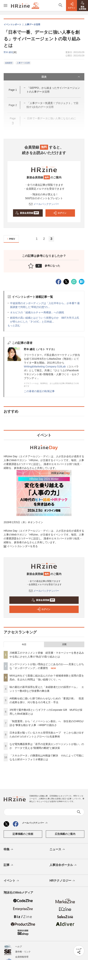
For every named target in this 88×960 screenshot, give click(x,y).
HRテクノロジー (63, 881)
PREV (10, 238)
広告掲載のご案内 (65, 833)
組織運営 (8, 63)
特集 (9, 849)
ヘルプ (18, 946)
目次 (61, 77)
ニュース (57, 849)
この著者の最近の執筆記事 (39, 391)
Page (13, 89)
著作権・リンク (23, 951)
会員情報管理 (21, 957)
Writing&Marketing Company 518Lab (45, 366)
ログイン (59, 213)
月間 (64, 644)
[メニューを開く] (5, 5)
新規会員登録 (27, 213)
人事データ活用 (23, 63)
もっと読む (14, 325)
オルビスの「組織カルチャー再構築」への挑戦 (37, 312)
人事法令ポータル (63, 865)
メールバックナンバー (44, 203)
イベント (12, 881)
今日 (24, 644)
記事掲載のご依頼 (23, 833)
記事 (9, 865)
